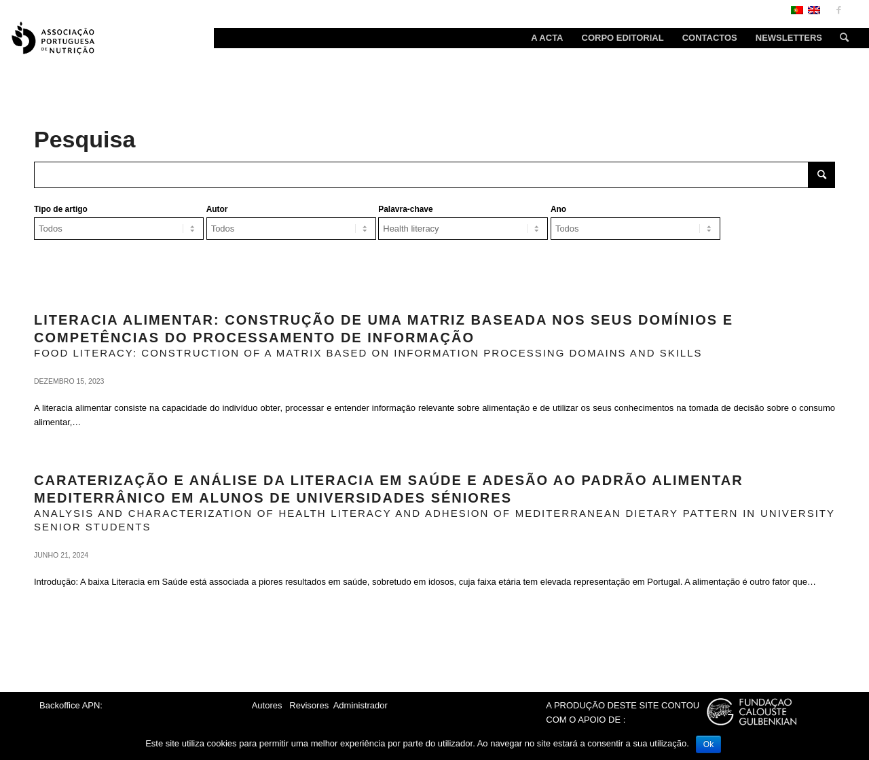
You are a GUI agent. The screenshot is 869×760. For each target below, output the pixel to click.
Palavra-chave (405, 209)
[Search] (840, 38)
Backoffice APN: (71, 705)
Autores (267, 705)
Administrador (360, 705)
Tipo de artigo (61, 209)
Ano (558, 209)
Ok (708, 744)
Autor (217, 209)
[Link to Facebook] (838, 10)
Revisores (308, 705)
